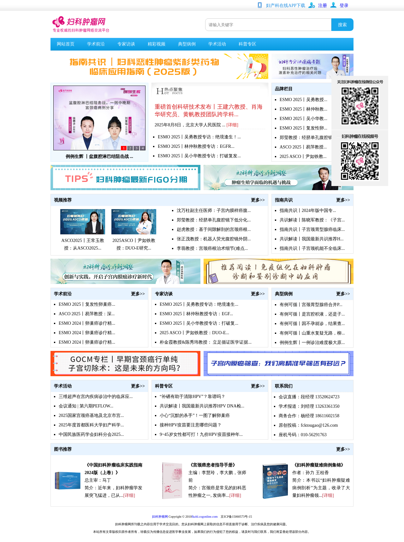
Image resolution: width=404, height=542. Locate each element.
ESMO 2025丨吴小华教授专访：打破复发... (199, 156)
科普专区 (247, 44)
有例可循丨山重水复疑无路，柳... (312, 333)
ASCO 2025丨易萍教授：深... (87, 313)
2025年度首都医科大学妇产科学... (91, 425)
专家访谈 (126, 44)
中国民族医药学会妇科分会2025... (91, 434)
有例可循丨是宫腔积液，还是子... (312, 314)
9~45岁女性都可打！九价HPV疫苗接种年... (201, 434)
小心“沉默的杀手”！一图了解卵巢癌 (195, 415)
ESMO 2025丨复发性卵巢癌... (87, 304)
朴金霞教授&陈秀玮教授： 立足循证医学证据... (206, 342)
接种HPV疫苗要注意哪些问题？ (191, 425)
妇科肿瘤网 (160, 516)
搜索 (342, 24)
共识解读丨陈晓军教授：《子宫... (312, 220)
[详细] (232, 125)
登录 (344, 5)
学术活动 (217, 44)
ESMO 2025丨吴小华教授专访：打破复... (199, 323)
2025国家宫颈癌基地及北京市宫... (91, 415)
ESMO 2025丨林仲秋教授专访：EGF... (196, 313)
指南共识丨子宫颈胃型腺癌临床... (312, 229)
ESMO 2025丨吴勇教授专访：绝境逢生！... (199, 137)
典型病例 (187, 44)
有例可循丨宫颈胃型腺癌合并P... (311, 304)
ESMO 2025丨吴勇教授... (303, 99)
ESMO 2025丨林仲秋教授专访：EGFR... (196, 146)
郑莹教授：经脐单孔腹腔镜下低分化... (214, 220)
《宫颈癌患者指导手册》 (212, 465)
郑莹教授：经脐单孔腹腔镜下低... (312, 137)
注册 (322, 5)
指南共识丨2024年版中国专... (308, 210)
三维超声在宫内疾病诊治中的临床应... (96, 396)
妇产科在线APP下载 (285, 5)
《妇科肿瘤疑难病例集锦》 (318, 465)
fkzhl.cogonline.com (204, 516)
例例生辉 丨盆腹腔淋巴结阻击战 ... (99, 156)
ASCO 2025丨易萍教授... (303, 147)
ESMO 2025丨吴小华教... (303, 118)
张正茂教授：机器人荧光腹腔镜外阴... (214, 239)
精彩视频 (156, 44)
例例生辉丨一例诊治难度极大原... (312, 342)
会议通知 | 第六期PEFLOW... (86, 406)
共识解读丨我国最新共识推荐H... (312, 239)
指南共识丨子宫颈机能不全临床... (312, 248)
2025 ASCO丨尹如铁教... (303, 156)
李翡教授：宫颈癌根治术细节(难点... (212, 248)
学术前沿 (96, 44)
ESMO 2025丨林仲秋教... (303, 109)
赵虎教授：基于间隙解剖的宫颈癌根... (214, 229)
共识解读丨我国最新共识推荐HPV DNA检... (202, 406)
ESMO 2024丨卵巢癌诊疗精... (87, 323)
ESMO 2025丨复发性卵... (303, 128)
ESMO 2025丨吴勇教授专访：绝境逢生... (199, 304)
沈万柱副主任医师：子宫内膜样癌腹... (214, 210)
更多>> (258, 200)
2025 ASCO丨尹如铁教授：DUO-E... (194, 332)
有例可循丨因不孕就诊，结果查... (312, 323)
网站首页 (65, 44)
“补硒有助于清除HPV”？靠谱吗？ (192, 396)
